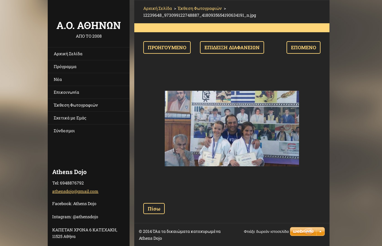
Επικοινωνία (66, 92)
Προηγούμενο (167, 47)
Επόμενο (303, 47)
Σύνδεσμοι (64, 130)
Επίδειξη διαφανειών (232, 47)
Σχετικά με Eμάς (70, 118)
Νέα (58, 79)
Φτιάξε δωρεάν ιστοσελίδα (266, 231)
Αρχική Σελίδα (68, 53)
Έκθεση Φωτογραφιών (76, 105)
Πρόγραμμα (65, 66)
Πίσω (154, 208)
